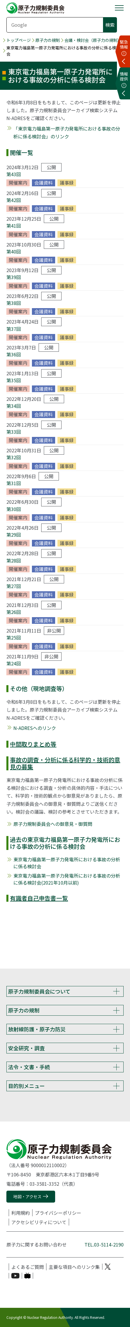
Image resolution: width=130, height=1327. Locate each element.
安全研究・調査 (26, 1048)
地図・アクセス (27, 1196)
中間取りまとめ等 (33, 744)
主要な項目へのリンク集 (74, 1266)
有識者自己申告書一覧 (39, 898)
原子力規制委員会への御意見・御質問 (52, 823)
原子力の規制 (47, 40)
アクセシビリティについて (38, 1222)
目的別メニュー (26, 1086)
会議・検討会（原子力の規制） (92, 40)
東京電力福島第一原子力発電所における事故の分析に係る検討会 (66, 863)
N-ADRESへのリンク (34, 727)
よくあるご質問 (27, 1266)
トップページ (18, 40)
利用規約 (20, 1212)
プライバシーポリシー (58, 1212)
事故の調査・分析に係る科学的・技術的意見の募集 (65, 763)
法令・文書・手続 (29, 1067)
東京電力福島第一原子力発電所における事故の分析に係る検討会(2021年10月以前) (66, 879)
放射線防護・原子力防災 (37, 1029)
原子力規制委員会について (39, 991)
